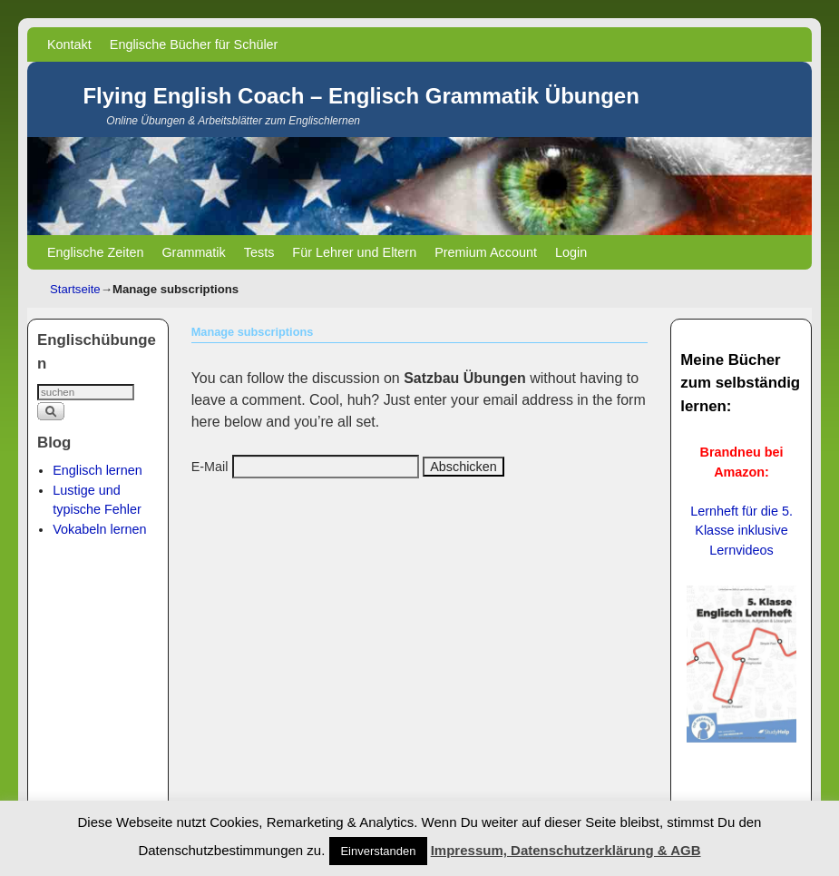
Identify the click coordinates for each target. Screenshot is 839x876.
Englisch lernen (97, 470)
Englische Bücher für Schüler (194, 44)
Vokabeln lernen (99, 529)
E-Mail (210, 466)
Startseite (75, 289)
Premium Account (485, 252)
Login (571, 252)
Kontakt (69, 44)
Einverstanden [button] (377, 851)
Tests (259, 252)
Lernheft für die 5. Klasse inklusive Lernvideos (741, 530)
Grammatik (193, 252)
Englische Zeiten (95, 252)
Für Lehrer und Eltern (354, 252)
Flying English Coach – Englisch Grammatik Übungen (361, 96)
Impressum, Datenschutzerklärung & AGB (566, 850)
